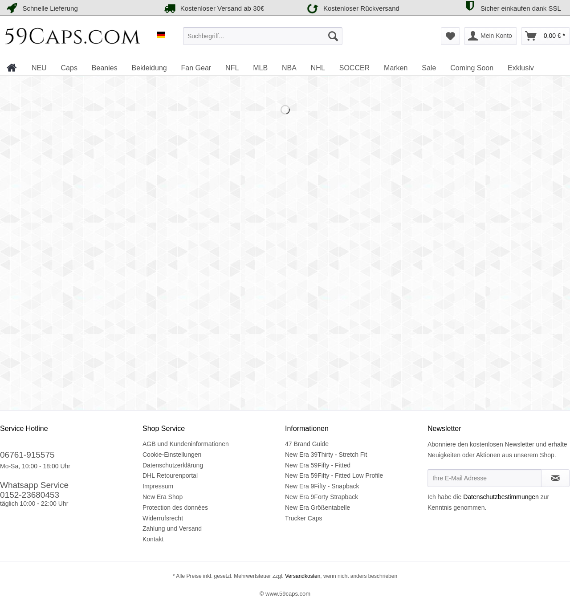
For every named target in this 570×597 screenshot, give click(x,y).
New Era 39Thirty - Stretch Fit (326, 454)
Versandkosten (302, 576)
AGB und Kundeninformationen (185, 443)
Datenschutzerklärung (172, 465)
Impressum (157, 486)
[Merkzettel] (450, 36)
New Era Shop (162, 496)
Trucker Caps (303, 518)
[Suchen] (333, 36)
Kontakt (152, 539)
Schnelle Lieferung (41, 8)
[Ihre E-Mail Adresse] (485, 478)
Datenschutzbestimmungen (501, 496)
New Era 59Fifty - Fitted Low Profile (334, 475)
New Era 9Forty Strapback (321, 496)
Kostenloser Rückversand (351, 7)
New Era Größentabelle (317, 507)
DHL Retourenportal (170, 475)
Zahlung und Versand (172, 528)
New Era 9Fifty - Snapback (322, 486)
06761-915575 (27, 454)
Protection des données (175, 507)
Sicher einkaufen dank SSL (511, 6)
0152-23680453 (29, 495)
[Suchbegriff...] (262, 36)
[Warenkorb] (545, 36)
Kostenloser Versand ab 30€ (213, 8)
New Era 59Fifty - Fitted (317, 465)
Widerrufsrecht (162, 518)
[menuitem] (262, 36)
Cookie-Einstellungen (171, 454)
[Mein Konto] (490, 36)
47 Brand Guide (307, 443)
